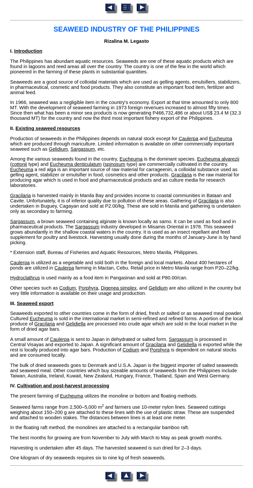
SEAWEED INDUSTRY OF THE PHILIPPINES (126, 29)
